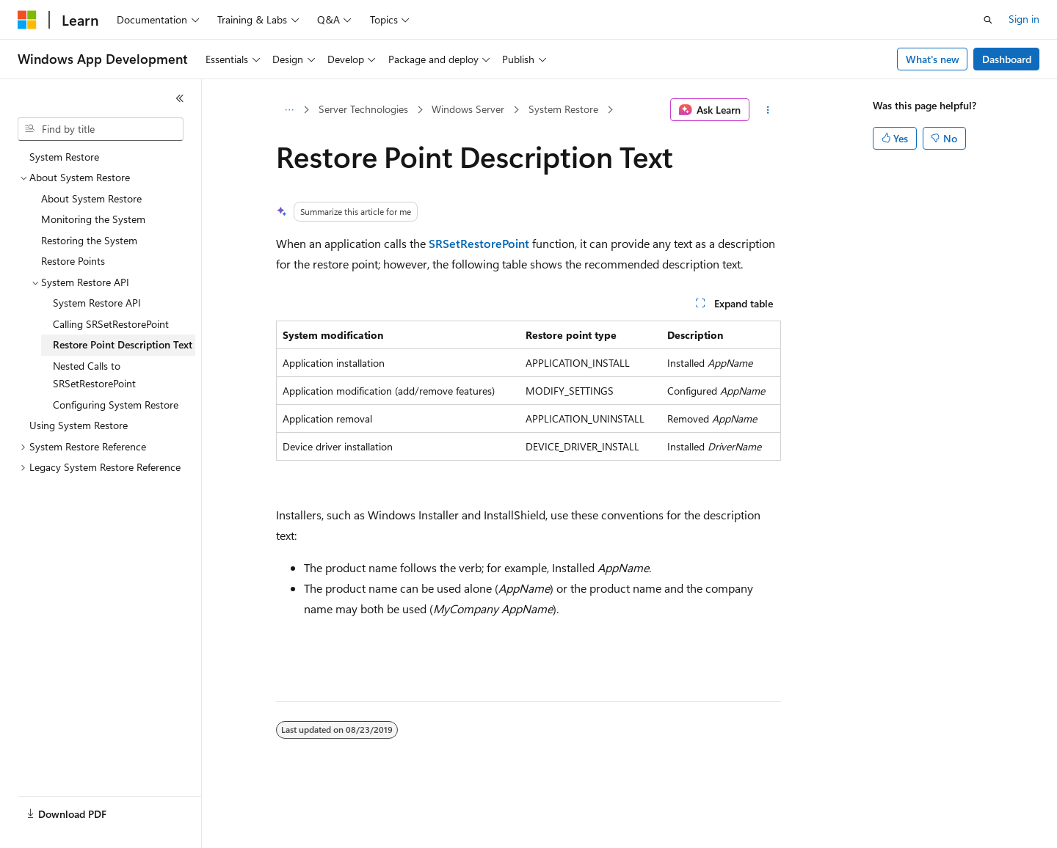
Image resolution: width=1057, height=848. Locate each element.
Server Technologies (363, 109)
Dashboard (1006, 59)
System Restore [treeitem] (64, 157)
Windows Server (468, 109)
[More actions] (768, 110)
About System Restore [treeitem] (91, 198)
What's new (932, 59)
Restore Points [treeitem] (73, 261)
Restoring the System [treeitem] (89, 240)
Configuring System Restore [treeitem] (115, 405)
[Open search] (988, 20)
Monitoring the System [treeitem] (93, 219)
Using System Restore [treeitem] (78, 425)
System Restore (563, 109)
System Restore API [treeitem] (97, 303)
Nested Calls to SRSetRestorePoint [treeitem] (94, 375)
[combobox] (101, 129)
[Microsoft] (27, 19)
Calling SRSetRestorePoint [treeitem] (111, 324)
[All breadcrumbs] (289, 110)
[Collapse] (179, 98)
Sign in (1024, 19)
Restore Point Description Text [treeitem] (122, 344)
